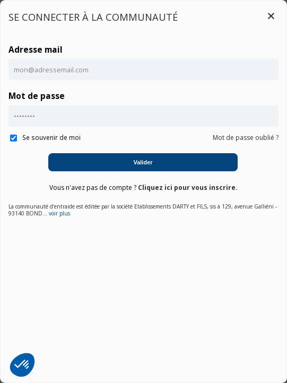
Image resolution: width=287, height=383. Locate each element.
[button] (22, 365)
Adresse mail (35, 50)
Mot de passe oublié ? (246, 137)
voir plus (59, 213)
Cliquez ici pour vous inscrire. (188, 187)
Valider (142, 162)
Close (271, 16)
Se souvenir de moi (45, 137)
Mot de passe (36, 96)
